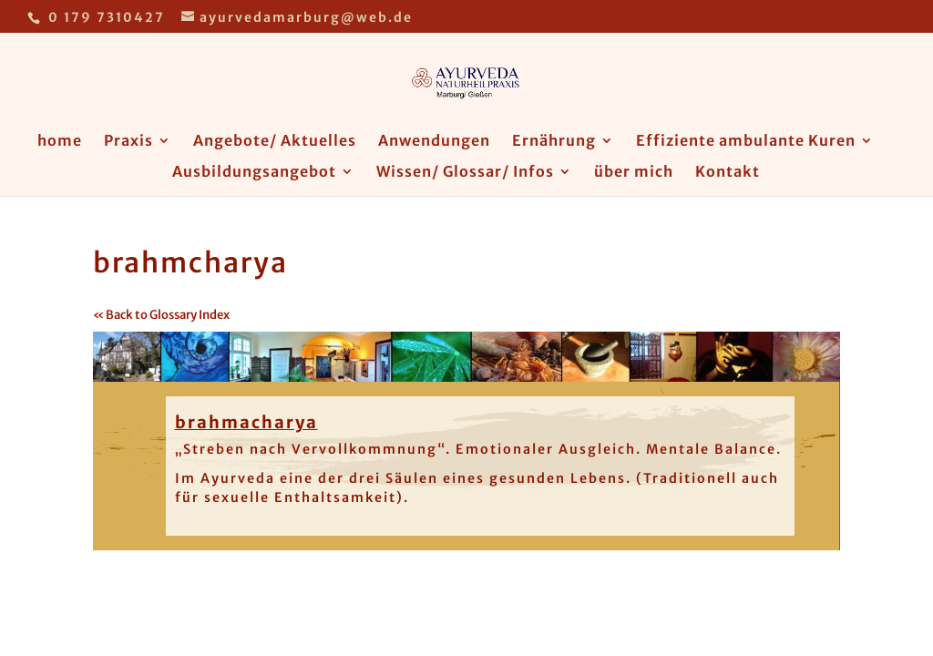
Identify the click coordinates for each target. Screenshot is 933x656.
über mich (633, 172)
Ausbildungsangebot (254, 172)
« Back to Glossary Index (161, 315)
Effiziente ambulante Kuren (746, 141)
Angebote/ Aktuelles (274, 141)
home (59, 141)
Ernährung (554, 141)
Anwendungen (434, 141)
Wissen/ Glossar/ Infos (465, 172)
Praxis (128, 141)
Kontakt (727, 172)
